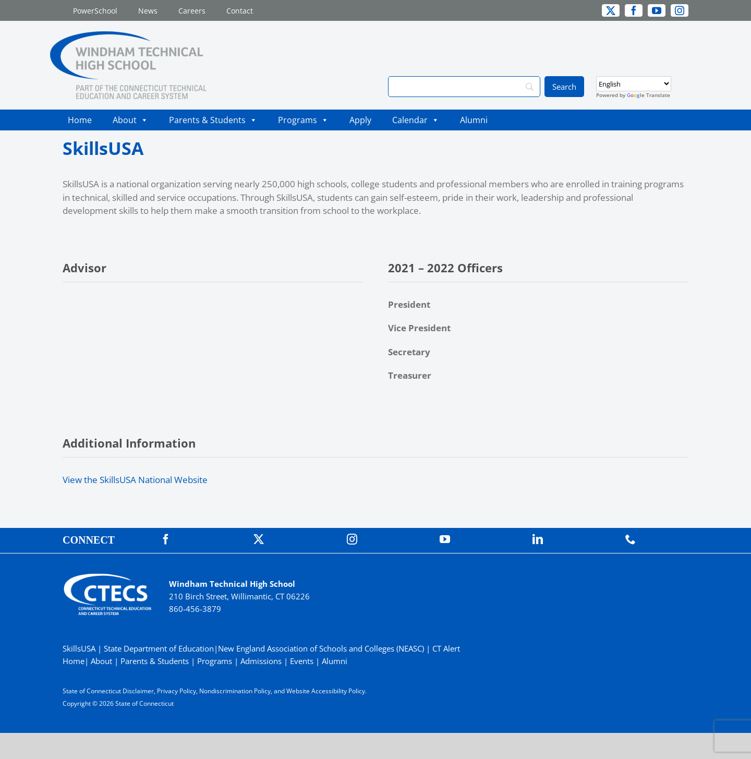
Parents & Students (213, 120)
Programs (303, 120)
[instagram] (679, 10)
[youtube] (656, 10)
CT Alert (446, 648)
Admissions (261, 661)
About (130, 120)
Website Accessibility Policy (325, 690)
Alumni (474, 120)
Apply (360, 120)
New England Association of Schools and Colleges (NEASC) (321, 648)
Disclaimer (138, 690)
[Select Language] (633, 83)
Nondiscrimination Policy (235, 690)
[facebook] (634, 10)
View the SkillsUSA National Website (135, 480)
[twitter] (611, 10)
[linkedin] (537, 539)
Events (301, 661)
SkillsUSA (80, 648)
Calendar (415, 120)
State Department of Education (159, 648)
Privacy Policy (176, 690)
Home (80, 120)
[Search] (464, 86)
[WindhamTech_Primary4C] (128, 36)
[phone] (630, 539)
